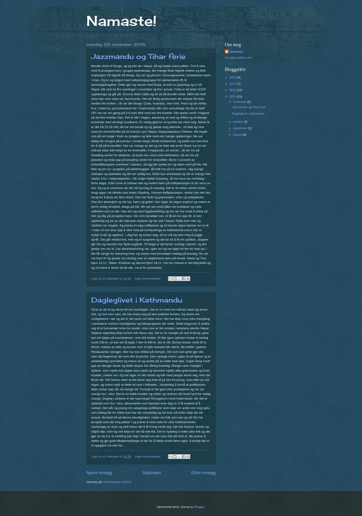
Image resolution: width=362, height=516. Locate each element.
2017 (233, 83)
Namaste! (121, 20)
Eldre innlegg (203, 472)
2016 (233, 90)
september (240, 128)
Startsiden (151, 472)
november (240, 102)
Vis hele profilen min (238, 57)
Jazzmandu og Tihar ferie (138, 56)
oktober (238, 121)
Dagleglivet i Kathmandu (136, 300)
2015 (233, 96)
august (238, 134)
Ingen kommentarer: (148, 278)
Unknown (236, 51)
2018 (233, 77)
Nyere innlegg (99, 472)
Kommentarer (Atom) (117, 482)
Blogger (199, 507)
